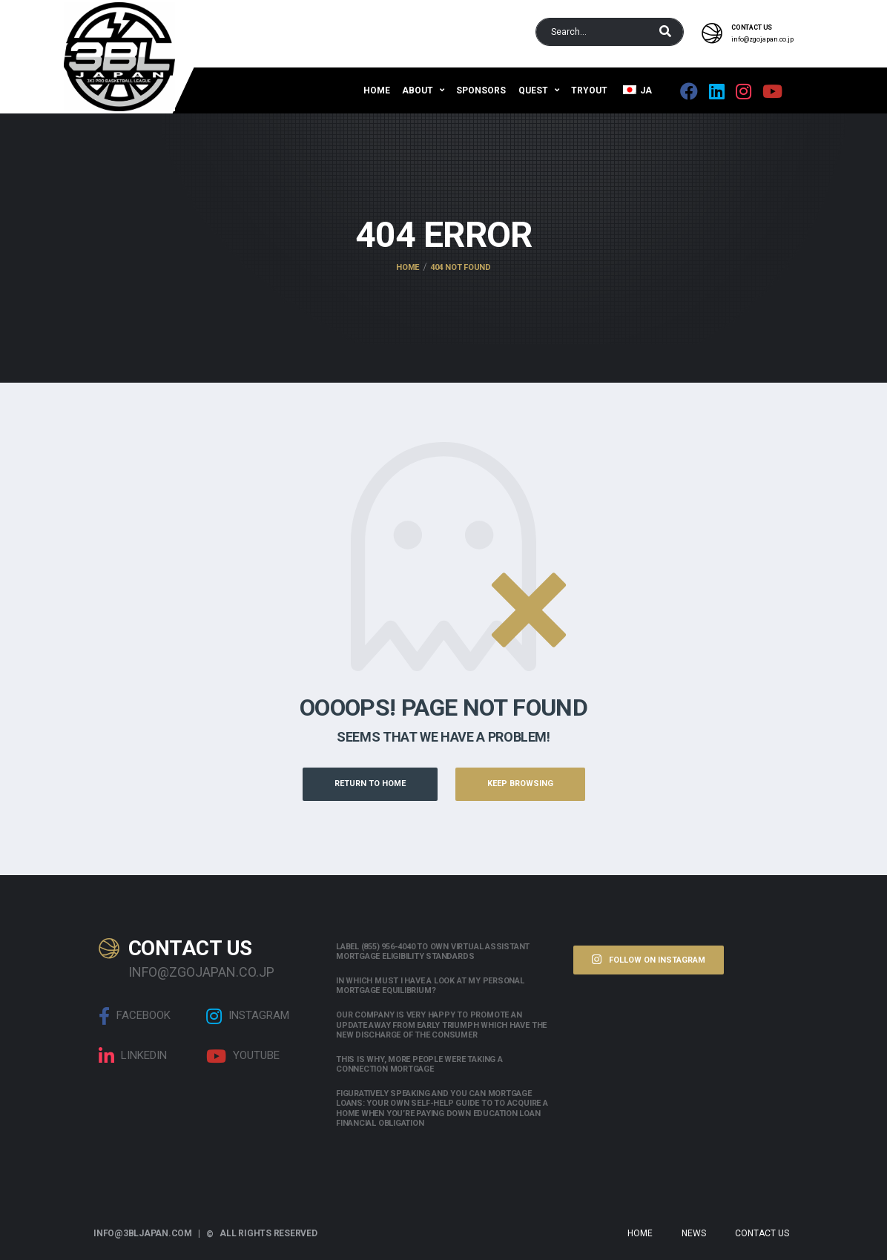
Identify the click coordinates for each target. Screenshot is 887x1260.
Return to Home (370, 783)
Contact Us (762, 1233)
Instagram (247, 1016)
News (694, 1233)
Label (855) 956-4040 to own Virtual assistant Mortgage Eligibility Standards (433, 951)
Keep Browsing (520, 783)
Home (376, 90)
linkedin (133, 1056)
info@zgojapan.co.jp (762, 39)
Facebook (135, 1016)
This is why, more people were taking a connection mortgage (419, 1064)
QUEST (533, 90)
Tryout (589, 90)
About (417, 90)
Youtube (243, 1056)
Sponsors (481, 90)
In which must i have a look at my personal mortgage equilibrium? (430, 985)
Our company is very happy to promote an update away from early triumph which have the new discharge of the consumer (441, 1024)
